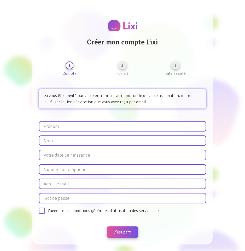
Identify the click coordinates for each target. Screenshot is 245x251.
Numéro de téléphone (65, 169)
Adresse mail (56, 184)
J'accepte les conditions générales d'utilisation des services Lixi (103, 210)
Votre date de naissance (67, 155)
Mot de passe (56, 198)
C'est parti (122, 232)
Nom (48, 141)
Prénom (51, 126)
